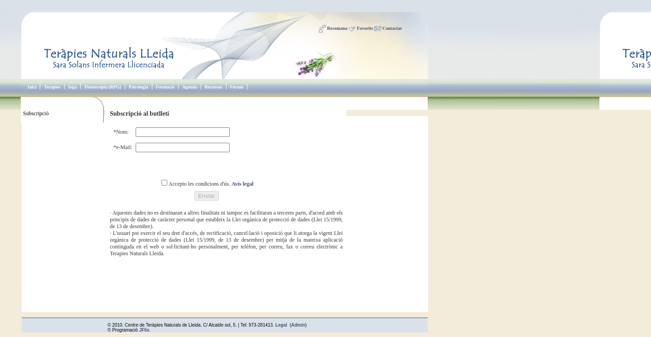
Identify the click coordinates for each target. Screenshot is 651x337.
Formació (165, 86)
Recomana (337, 28)
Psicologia (138, 86)
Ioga (72, 86)
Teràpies (52, 86)
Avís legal (242, 184)
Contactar (392, 28)
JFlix (144, 330)
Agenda (189, 86)
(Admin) (298, 325)
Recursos (213, 86)
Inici (32, 86)
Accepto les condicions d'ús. (200, 184)
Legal (281, 325)
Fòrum (236, 86)
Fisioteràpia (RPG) (103, 86)
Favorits (365, 28)
